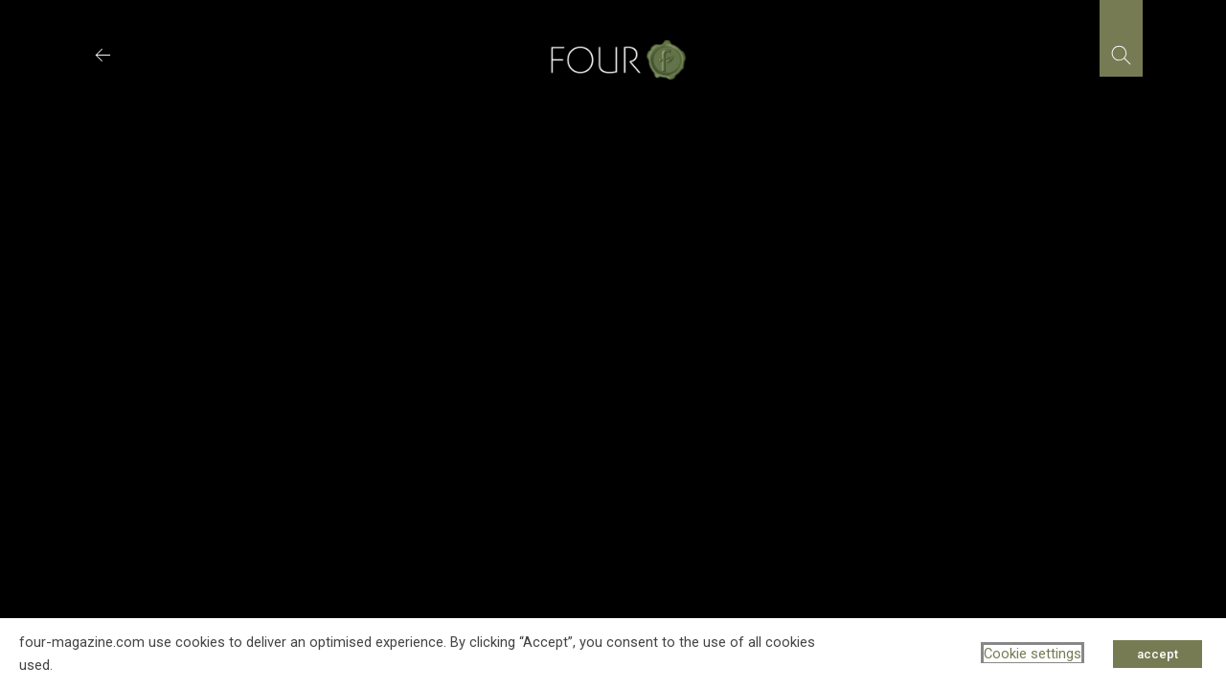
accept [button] (1157, 654)
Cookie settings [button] (1032, 653)
